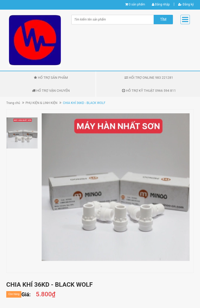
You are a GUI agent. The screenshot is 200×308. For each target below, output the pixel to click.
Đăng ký (186, 4)
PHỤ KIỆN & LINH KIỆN (41, 103)
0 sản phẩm (137, 4)
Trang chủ (13, 103)
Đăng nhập (161, 4)
